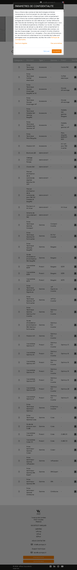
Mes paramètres (56, 43)
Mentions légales (21, 43)
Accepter (56, 51)
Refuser (47, 51)
